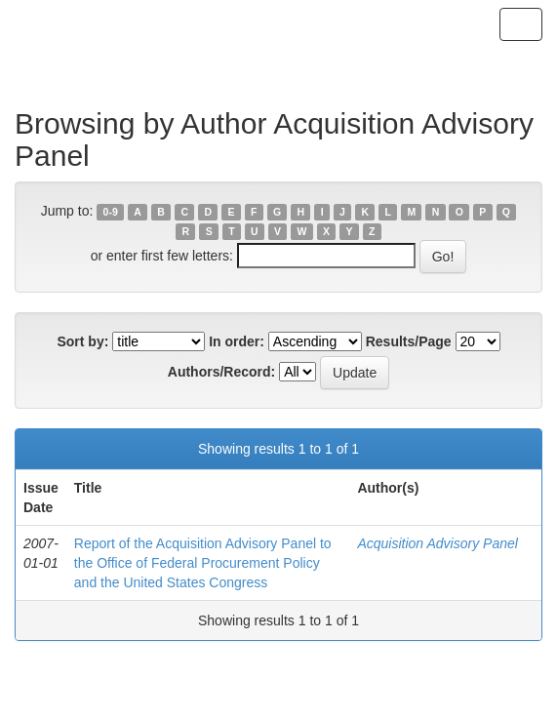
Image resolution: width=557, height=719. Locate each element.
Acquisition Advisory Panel (437, 543)
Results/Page (409, 341)
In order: (236, 341)
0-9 (110, 212)
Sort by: (82, 341)
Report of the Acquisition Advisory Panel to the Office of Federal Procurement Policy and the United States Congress (203, 563)
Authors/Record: (221, 371)
